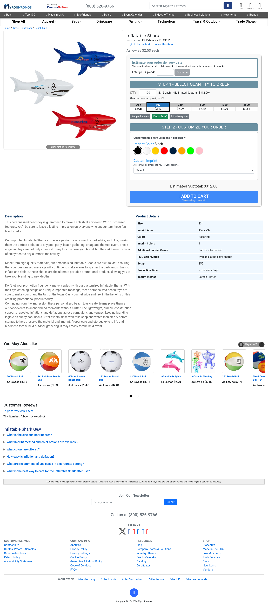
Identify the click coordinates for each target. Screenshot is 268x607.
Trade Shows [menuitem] (246, 21)
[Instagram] (138, 533)
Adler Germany (86, 579)
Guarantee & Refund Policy (86, 561)
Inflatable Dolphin (171, 376)
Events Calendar (146, 557)
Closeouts (209, 545)
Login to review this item (18, 411)
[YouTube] (147, 533)
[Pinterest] (134, 533)
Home (6, 28)
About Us (76, 545)
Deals (106, 14)
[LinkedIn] (143, 533)
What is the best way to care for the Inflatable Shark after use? (48, 471)
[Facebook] (129, 533)
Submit (170, 502)
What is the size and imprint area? (29, 435)
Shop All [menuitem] (18, 21)
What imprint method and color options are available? (42, 442)
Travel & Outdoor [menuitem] (206, 21)
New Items (228, 14)
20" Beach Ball (15, 376)
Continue (182, 72)
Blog (139, 545)
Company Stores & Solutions (154, 549)
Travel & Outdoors (22, 28)
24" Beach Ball (230, 376)
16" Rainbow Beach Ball (49, 378)
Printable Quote (179, 116)
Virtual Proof (159, 116)
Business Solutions (197, 14)
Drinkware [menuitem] (104, 21)
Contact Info (11, 545)
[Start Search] (228, 5)
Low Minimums (212, 553)
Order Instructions (15, 553)
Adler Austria (109, 579)
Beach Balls (41, 28)
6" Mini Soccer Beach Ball (77, 378)
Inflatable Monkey (201, 376)
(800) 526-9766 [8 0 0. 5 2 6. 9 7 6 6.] (143, 514)
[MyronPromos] (17, 6)
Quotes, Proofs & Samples (20, 549)
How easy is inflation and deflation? (30, 456)
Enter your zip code (143, 72)
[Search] (186, 6)
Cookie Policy (78, 557)
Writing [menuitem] (134, 21)
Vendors (208, 569)
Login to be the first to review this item (149, 44)
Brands (252, 14)
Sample (140, 116)
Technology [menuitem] (167, 21)
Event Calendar (132, 14)
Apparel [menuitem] (48, 21)
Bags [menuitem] (75, 21)
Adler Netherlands (196, 579)
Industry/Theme (163, 14)
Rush (8, 14)
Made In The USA (213, 549)
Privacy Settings (80, 553)
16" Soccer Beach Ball (109, 378)
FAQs (73, 569)
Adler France (156, 579)
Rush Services (211, 557)
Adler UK (174, 579)
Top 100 (29, 14)
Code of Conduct (80, 565)
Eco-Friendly (83, 14)
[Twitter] (122, 533)
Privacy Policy (78, 549)
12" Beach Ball (138, 376)
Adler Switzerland (132, 579)
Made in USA (55, 14)
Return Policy (12, 557)
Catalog (141, 561)
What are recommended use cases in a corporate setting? (45, 464)
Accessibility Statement (18, 561)
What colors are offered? (23, 449)
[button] (138, 151)
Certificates (144, 565)
